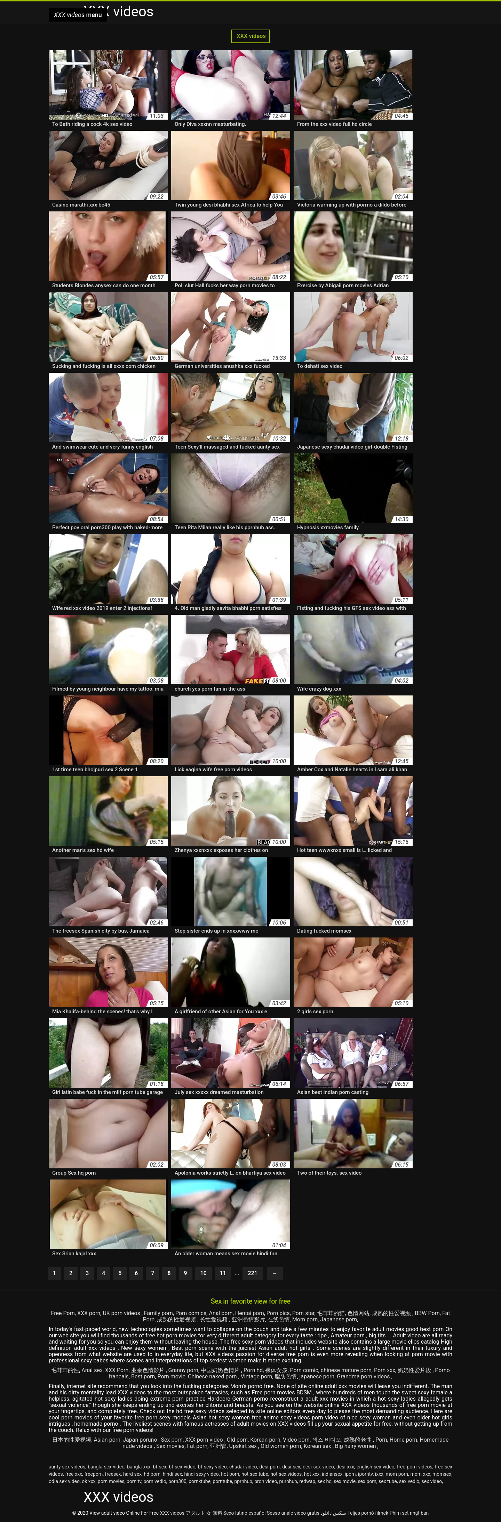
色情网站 (358, 1313)
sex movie (345, 1481)
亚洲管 (218, 1446)
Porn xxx (384, 1370)
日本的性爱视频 (71, 1439)
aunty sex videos (67, 1466)
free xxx (73, 1474)
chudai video (243, 1466)
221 (252, 1273)
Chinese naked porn (213, 1376)
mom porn (397, 1474)
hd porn (152, 1474)
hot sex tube (254, 1474)
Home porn (403, 1439)
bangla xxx (138, 1466)
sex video (432, 1481)
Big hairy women (356, 1446)
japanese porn (317, 1376)
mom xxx (420, 1474)
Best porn (143, 1376)
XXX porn (88, 1313)
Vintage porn (256, 1376)
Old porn (237, 1439)
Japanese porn (338, 1319)
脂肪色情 (286, 1376)
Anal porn (220, 1313)
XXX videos (250, 36)
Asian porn (107, 1439)
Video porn (296, 1439)
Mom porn (305, 1319)
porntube (222, 1481)
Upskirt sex (243, 1446)
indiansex (332, 1474)
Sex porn (172, 1439)
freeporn (93, 1474)
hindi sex (172, 1474)
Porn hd (253, 1370)
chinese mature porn (346, 1370)
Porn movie (171, 1376)
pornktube (199, 1481)
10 (203, 1273)
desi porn (270, 1466)
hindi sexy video (201, 1474)
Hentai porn (249, 1313)
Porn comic (304, 1370)
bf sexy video (212, 1466)
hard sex (132, 1474)
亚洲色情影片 (248, 1319)
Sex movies (170, 1446)
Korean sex (318, 1446)
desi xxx (345, 1466)
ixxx (379, 1474)
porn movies (111, 1481)
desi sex (291, 1466)
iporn (350, 1474)
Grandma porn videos (364, 1376)
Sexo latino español (244, 1513)
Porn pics (278, 1313)
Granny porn (183, 1370)
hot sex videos (286, 1474)
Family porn (158, 1313)
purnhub (288, 1481)
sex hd (324, 1481)
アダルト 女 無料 (204, 1513)
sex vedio (409, 1481)
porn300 (177, 1481)
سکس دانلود (333, 1513)
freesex (113, 1474)
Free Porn (63, 1313)
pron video (265, 1481)
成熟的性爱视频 (392, 1313)
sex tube (388, 1481)
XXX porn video (204, 1439)
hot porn (230, 1474)
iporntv (365, 1474)
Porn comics (190, 1313)
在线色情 (279, 1319)
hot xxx (312, 1474)
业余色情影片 (148, 1370)
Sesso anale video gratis (293, 1513)
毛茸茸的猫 (331, 1313)
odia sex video (64, 1481)
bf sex (160, 1466)
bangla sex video (106, 1466)
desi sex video (318, 1466)
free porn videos (414, 1466)
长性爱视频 (214, 1319)
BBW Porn (427, 1313)
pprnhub (243, 1481)
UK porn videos (122, 1313)
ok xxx (88, 1481)
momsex (441, 1474)
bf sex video (182, 1466)
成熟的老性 (358, 1439)
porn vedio (155, 1481)
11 (223, 1273)
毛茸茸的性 (65, 1370)
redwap (307, 1481)
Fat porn (197, 1446)
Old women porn (281, 1446)
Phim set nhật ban (409, 1513)
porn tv (134, 1481)
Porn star (303, 1313)
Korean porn (265, 1439)
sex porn (367, 1481)
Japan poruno (140, 1439)
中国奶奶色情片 (221, 1370)
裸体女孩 (276, 1370)
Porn (381, 1439)
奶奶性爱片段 (415, 1370)
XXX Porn (116, 1370)
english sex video (375, 1466)
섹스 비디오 (326, 1439)
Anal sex (92, 1370)
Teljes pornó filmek (367, 1513)
